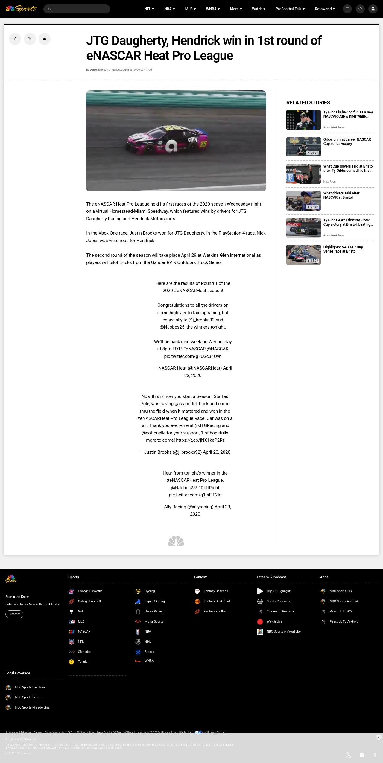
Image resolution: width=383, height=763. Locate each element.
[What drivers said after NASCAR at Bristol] (303, 201)
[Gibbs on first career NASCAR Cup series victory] (303, 147)
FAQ (70, 732)
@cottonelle (154, 433)
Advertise (26, 732)
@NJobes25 (172, 327)
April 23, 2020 (216, 452)
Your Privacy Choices (214, 732)
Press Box (102, 732)
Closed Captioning (55, 732)
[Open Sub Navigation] (154, 9)
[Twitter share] (30, 39)
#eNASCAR (194, 349)
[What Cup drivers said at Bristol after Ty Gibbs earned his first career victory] (303, 174)
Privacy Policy (170, 732)
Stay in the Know (17, 597)
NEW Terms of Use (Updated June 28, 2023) (135, 732)
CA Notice (186, 732)
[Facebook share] (15, 39)
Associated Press (333, 127)
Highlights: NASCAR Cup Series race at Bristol (343, 249)
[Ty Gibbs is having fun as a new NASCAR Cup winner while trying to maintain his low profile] (303, 120)
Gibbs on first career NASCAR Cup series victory (347, 141)
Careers (38, 732)
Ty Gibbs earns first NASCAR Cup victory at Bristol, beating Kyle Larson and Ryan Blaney (346, 222)
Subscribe (14, 613)
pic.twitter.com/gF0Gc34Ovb (192, 356)
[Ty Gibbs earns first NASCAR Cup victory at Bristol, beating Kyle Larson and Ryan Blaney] (303, 228)
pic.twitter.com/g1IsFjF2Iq (195, 495)
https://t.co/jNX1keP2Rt (200, 440)
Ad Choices (11, 732)
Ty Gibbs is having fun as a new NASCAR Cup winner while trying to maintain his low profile (348, 114)
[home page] (21, 9)
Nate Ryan (329, 181)
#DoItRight (208, 487)
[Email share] (45, 39)
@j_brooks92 (202, 320)
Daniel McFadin (99, 69)
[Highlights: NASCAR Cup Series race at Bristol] (303, 255)
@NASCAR (217, 349)
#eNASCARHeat (190, 290)
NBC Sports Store (85, 732)
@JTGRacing (208, 425)
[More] (347, 8)
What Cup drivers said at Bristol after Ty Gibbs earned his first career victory (348, 168)
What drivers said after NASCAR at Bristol (341, 195)
